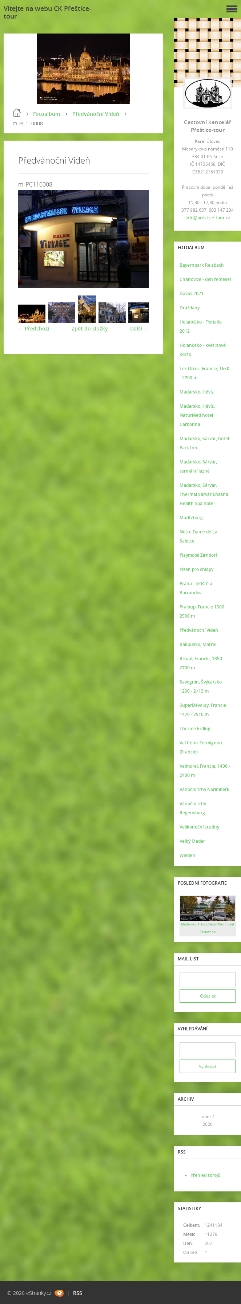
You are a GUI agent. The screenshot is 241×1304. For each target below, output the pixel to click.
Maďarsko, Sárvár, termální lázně (198, 466)
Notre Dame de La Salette (198, 536)
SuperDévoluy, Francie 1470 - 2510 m (203, 709)
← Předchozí (33, 328)
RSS (77, 1292)
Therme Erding (195, 728)
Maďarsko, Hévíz (197, 392)
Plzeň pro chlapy (196, 569)
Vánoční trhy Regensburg (193, 808)
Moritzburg (191, 517)
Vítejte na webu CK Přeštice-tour (47, 12)
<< (187, 1120)
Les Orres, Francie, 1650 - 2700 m (204, 373)
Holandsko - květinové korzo (203, 349)
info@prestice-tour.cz (207, 218)
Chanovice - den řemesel (205, 279)
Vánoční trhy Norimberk (204, 789)
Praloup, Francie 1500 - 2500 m (203, 611)
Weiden (187, 855)
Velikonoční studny (199, 827)
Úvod (17, 112)
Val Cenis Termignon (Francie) (201, 747)
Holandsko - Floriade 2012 (201, 326)
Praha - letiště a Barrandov (196, 588)
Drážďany (190, 308)
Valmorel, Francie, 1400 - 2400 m (205, 770)
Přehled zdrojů (205, 1175)
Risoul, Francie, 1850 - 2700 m (202, 663)
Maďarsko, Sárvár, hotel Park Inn (204, 443)
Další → (139, 328)
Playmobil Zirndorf (198, 555)
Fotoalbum (46, 113)
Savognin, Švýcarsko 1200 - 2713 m (201, 686)
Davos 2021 (192, 293)
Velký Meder (192, 841)
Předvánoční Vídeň (95, 113)
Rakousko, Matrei (198, 644)
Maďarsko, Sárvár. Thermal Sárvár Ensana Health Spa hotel (204, 494)
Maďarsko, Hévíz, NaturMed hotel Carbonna (197, 415)
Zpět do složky (90, 328)
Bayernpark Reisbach (202, 265)
